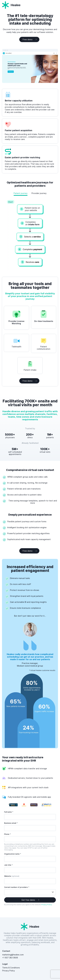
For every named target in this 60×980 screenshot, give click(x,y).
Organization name (12, 854)
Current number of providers (16, 887)
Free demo (27, 39)
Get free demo (28, 900)
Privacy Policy (46, 905)
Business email (11, 823)
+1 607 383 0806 (10, 957)
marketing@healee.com (13, 954)
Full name (8, 812)
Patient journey (21, 193)
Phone (7, 834)
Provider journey (39, 193)
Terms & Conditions (11, 967)
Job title (8, 865)
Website (11, 876)
